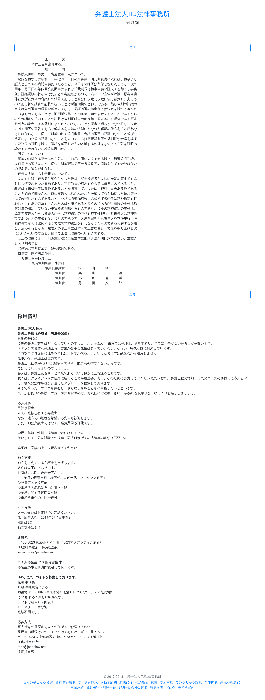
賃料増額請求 (65, 682)
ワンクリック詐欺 (189, 682)
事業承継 (77, 687)
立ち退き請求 (88, 682)
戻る (132, 48)
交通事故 (166, 682)
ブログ (170, 687)
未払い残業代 (230, 682)
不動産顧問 (108, 682)
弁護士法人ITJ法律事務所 (132, 14)
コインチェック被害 (38, 682)
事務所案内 (186, 687)
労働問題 (211, 682)
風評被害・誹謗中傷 (101, 687)
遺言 (154, 682)
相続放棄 (141, 682)
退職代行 (125, 682)
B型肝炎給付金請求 (133, 687)
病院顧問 (156, 687)
